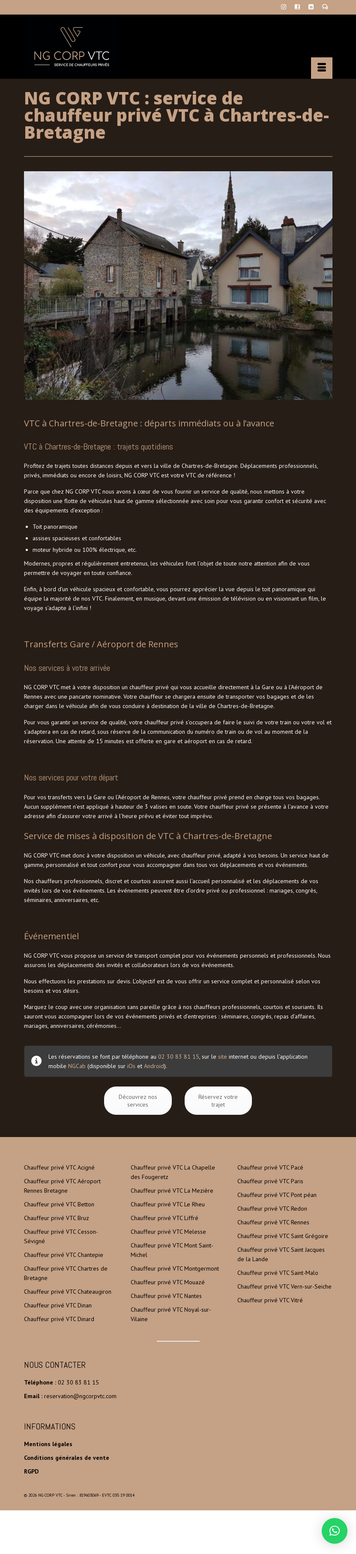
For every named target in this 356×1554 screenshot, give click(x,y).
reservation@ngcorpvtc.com (80, 1396)
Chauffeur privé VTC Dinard (59, 1319)
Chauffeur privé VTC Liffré (164, 1218)
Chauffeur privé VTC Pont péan (277, 1195)
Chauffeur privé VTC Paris (270, 1181)
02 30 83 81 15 (178, 1056)
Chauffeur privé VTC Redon (272, 1208)
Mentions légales (48, 1444)
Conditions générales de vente (66, 1458)
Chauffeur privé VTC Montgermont (175, 1268)
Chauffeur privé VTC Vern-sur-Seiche (284, 1286)
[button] (334, 1531)
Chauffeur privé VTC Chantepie (63, 1255)
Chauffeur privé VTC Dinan (58, 1305)
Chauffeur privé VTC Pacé (270, 1167)
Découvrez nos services (138, 1100)
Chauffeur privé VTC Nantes (166, 1296)
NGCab (77, 1066)
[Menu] (321, 68)
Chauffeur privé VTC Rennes (273, 1222)
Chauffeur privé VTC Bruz (56, 1218)
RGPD (31, 1471)
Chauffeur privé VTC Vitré (270, 1300)
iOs (131, 1066)
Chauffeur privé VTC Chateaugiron (67, 1291)
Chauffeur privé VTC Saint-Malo (277, 1273)
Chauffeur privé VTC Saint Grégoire (282, 1236)
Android (154, 1066)
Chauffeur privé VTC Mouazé (168, 1282)
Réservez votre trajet (218, 1100)
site (222, 1056)
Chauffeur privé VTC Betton (59, 1204)
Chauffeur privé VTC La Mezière (172, 1190)
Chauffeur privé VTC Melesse (168, 1231)
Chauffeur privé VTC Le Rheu (168, 1204)
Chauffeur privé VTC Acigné (59, 1167)
